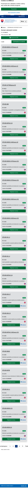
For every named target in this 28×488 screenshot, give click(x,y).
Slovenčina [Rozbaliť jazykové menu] (23, 16)
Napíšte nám (24, 485)
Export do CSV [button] (14, 37)
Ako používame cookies (14, 12)
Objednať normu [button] (14, 58)
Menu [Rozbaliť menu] (23, 21)
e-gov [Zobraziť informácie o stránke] (3, 16)
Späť (3, 41)
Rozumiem (14, 9)
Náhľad (23, 305)
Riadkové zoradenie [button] (19, 41)
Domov (3, 27)
